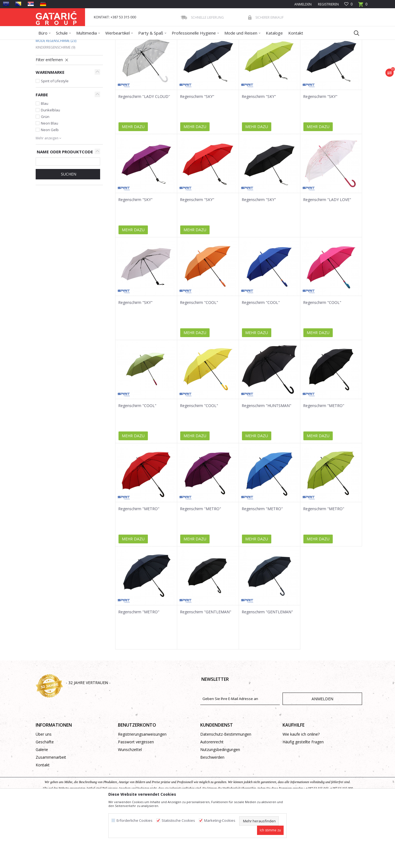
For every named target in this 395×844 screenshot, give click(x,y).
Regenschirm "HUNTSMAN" (266, 445)
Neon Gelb (50, 169)
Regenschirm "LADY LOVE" (327, 239)
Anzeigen (280, 62)
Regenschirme (121, 43)
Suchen (68, 213)
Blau (44, 143)
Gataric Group (47, 43)
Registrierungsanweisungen (142, 774)
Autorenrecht (212, 781)
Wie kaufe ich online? (301, 774)
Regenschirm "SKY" (197, 136)
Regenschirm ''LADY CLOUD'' (144, 136)
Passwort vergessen (136, 781)
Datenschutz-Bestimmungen (225, 774)
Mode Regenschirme (56, 80)
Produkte (69, 43)
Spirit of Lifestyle (55, 120)
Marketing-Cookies (219, 820)
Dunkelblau (50, 149)
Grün (45, 156)
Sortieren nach (211, 62)
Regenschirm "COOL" (199, 342)
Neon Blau (49, 162)
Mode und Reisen (93, 43)
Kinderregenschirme (55, 87)
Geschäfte (45, 781)
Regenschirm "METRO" (323, 445)
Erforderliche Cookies (135, 820)
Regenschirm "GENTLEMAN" (205, 651)
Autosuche (180, 62)
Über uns (44, 774)
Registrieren (328, 4)
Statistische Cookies (178, 820)
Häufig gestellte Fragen (303, 781)
